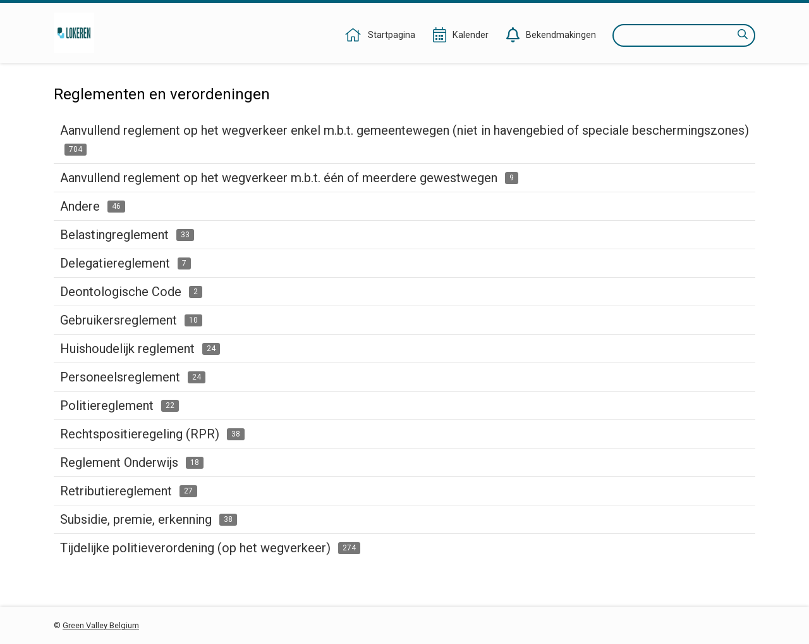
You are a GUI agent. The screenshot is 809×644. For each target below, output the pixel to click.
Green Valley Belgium (101, 625)
